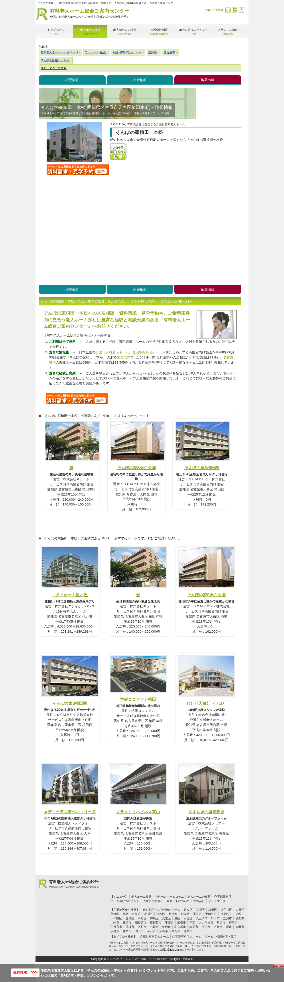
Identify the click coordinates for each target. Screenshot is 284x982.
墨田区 (197, 914)
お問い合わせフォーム (172, 949)
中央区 (237, 914)
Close (278, 966)
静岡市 (193, 926)
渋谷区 (160, 914)
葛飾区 (114, 914)
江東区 (136, 914)
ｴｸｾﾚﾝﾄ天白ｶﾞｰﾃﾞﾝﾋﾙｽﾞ (206, 703)
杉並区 (185, 914)
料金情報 (140, 80)
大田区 (240, 909)
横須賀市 (156, 922)
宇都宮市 (116, 926)
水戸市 (142, 926)
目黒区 (188, 918)
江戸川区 (226, 909)
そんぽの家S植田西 (201, 467)
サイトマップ (217, 901)
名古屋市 (180, 926)
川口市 (221, 922)
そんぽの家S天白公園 (136, 467)
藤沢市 (127, 922)
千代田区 (116, 918)
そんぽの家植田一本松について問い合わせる (78, 169)
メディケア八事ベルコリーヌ (70, 812)
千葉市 (169, 922)
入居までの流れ (153, 901)
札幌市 (154, 926)
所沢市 (233, 922)
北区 (125, 914)
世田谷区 (211, 914)
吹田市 (239, 926)
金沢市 (151, 931)
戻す (234, 10)
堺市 (229, 926)
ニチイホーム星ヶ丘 (70, 595)
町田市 (215, 918)
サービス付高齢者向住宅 (221, 936)
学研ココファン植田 (138, 699)
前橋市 (130, 926)
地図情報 (207, 80)
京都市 (114, 931)
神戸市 (127, 931)
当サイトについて (178, 901)
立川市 (227, 918)
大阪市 (218, 926)
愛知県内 (123, 357)
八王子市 (201, 918)
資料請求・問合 (25, 972)
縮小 (228, 10)
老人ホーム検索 (141, 896)
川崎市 (114, 922)
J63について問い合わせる (77, 398)
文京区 (166, 918)
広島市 (163, 931)
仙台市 (166, 926)
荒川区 (200, 909)
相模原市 (140, 922)
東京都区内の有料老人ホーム (161, 909)
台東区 (224, 914)
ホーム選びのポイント (124, 901)
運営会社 (199, 901)
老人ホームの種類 (199, 896)
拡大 (241, 10)
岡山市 (139, 931)
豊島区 (130, 918)
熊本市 (188, 931)
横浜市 (239, 918)
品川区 (148, 914)
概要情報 (72, 80)
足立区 (188, 909)
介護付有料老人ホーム (112, 352)
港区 (177, 918)
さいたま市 (206, 922)
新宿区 (173, 914)
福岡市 (176, 931)
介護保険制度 (222, 896)
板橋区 (212, 909)
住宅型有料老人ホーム (149, 352)
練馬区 (154, 918)
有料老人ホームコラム (169, 896)
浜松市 (206, 926)
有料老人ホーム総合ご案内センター (89, 13)
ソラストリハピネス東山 (138, 812)
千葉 (192, 922)
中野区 (142, 918)
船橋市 (181, 922)
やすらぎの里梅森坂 (206, 812)
